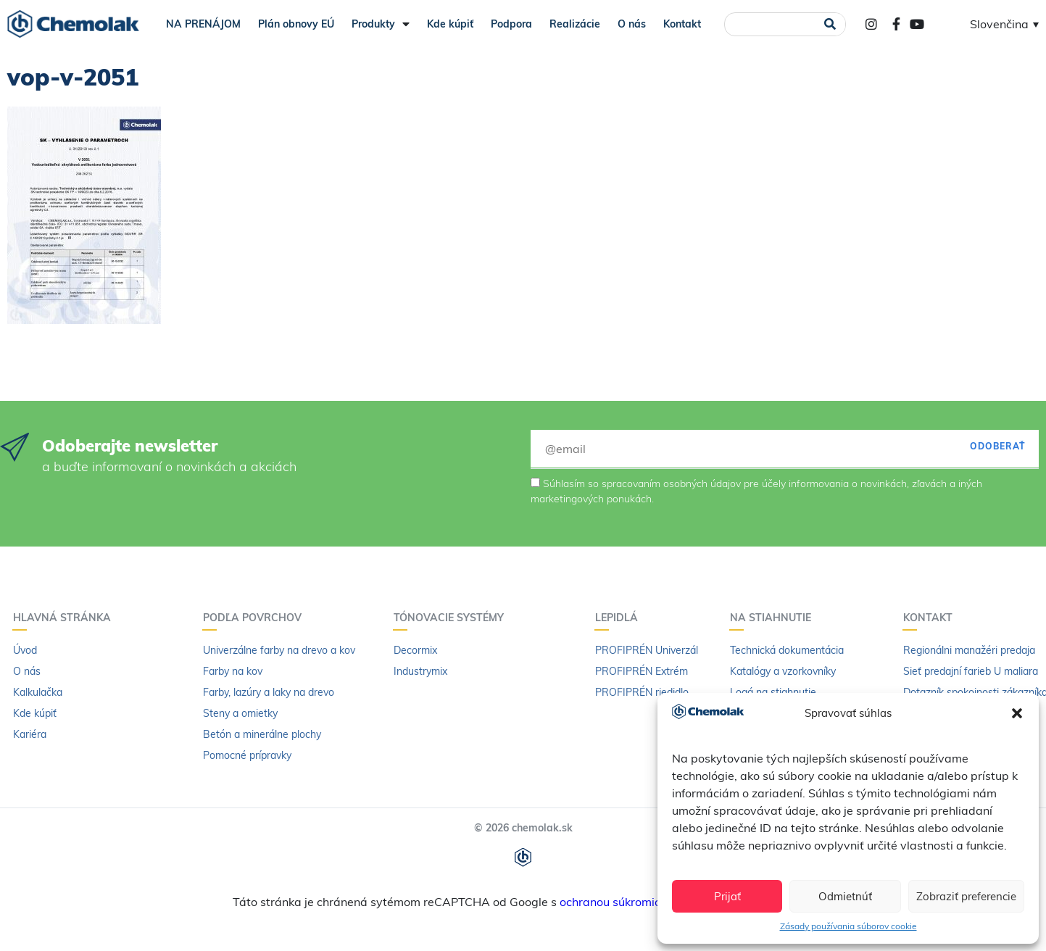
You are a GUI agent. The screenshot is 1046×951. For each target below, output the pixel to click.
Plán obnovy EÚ (296, 23)
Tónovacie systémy (452, 617)
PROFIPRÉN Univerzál (646, 650)
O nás (632, 23)
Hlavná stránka (65, 617)
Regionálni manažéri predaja (969, 650)
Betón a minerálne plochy (262, 734)
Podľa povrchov (256, 617)
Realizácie (574, 23)
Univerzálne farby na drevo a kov (279, 650)
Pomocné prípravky (247, 755)
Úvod (25, 650)
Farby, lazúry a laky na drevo (268, 692)
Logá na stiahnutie (773, 692)
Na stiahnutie (774, 617)
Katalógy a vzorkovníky (783, 671)
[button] (1017, 713)
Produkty (381, 24)
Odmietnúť (845, 896)
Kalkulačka (37, 692)
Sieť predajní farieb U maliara (970, 671)
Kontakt (682, 23)
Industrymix (420, 671)
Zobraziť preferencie (966, 896)
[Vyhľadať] (829, 24)
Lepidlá (620, 617)
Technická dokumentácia (787, 650)
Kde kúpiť (450, 23)
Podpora (511, 23)
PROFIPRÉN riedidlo (642, 692)
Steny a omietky (240, 713)
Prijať (727, 896)
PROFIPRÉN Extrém (641, 671)
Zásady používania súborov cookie (848, 926)
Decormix (415, 650)
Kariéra (29, 734)
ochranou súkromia (611, 901)
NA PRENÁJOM (203, 23)
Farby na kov (232, 671)
